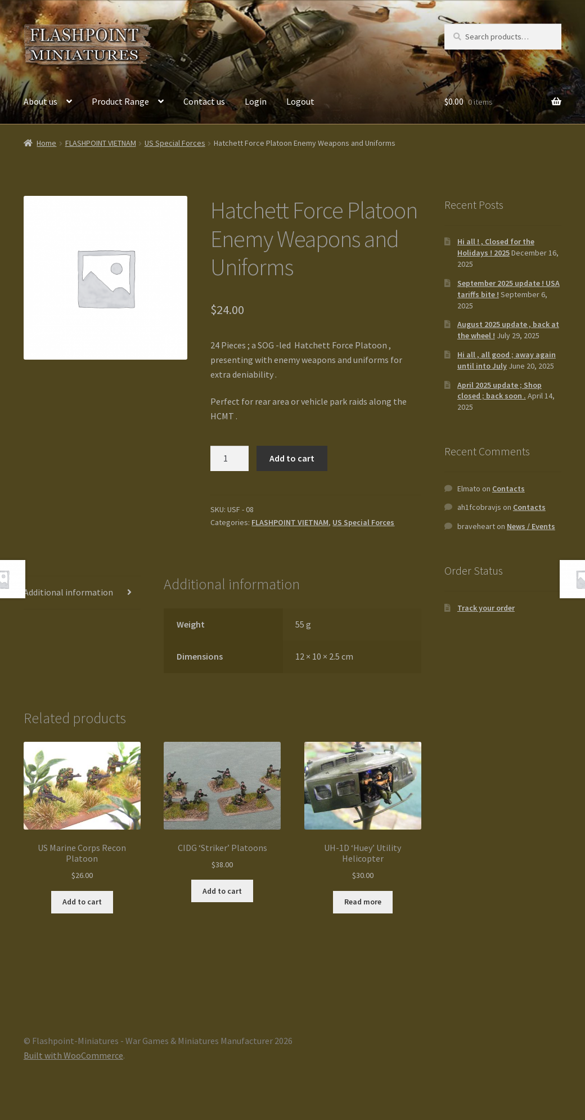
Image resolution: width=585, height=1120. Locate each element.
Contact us (204, 101)
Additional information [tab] (68, 592)
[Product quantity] (229, 459)
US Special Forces (175, 143)
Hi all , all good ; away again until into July (506, 360)
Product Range (120, 101)
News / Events (531, 526)
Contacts (508, 488)
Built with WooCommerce (73, 1055)
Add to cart (291, 458)
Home (46, 143)
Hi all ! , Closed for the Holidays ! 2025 (495, 247)
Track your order (486, 608)
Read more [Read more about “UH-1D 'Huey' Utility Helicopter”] (362, 902)
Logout (300, 101)
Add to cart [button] (82, 902)
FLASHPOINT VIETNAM (100, 143)
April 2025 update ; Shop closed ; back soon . (499, 390)
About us (40, 101)
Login (256, 101)
